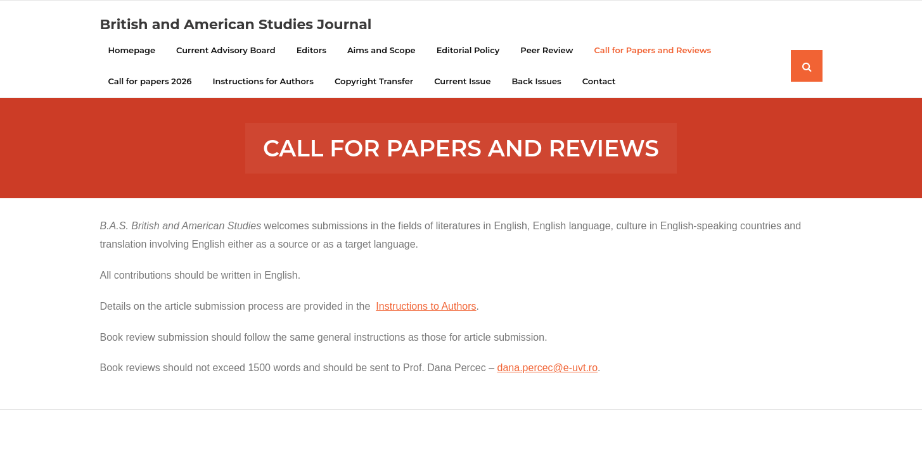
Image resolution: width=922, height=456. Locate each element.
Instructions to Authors (426, 306)
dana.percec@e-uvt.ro (547, 367)
